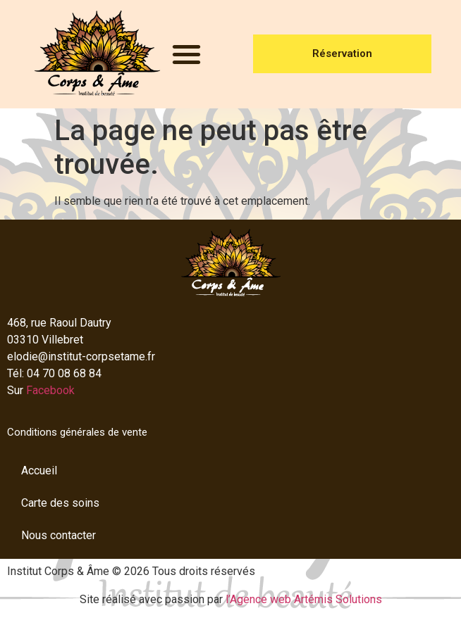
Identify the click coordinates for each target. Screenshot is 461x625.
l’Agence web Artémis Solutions (304, 599)
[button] (186, 54)
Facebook (50, 390)
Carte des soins (60, 503)
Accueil (39, 470)
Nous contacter (58, 535)
